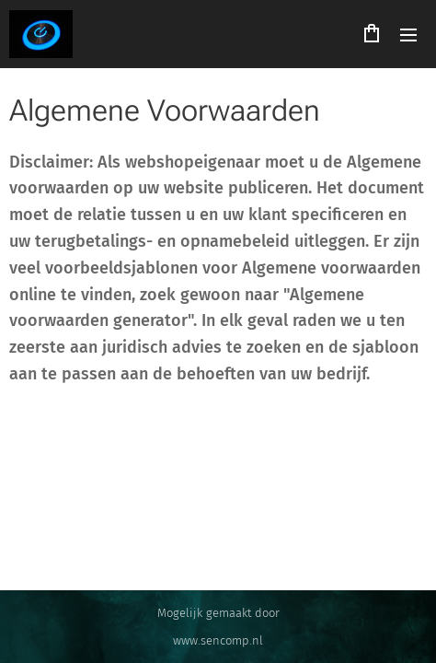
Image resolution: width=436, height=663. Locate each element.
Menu (408, 35)
